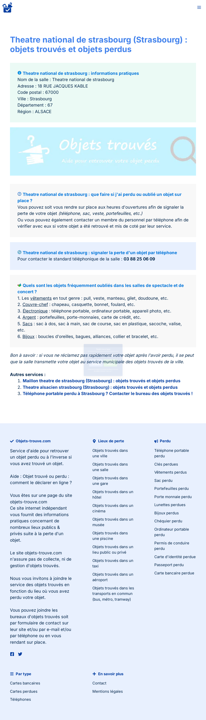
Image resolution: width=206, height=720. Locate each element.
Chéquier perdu (168, 521)
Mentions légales (107, 691)
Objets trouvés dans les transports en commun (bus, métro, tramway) (113, 594)
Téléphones (20, 699)
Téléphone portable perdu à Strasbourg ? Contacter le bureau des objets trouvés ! (108, 393)
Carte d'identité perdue (175, 556)
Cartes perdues (23, 691)
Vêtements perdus (170, 472)
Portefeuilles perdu (171, 488)
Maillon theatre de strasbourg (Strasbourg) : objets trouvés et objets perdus (102, 380)
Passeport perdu (169, 564)
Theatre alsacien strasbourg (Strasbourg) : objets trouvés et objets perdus (100, 387)
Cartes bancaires (25, 683)
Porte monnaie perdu (173, 496)
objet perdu (27, 457)
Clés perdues (166, 464)
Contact (99, 683)
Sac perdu (163, 480)
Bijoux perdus (166, 513)
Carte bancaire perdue (174, 573)
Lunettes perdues (170, 504)
